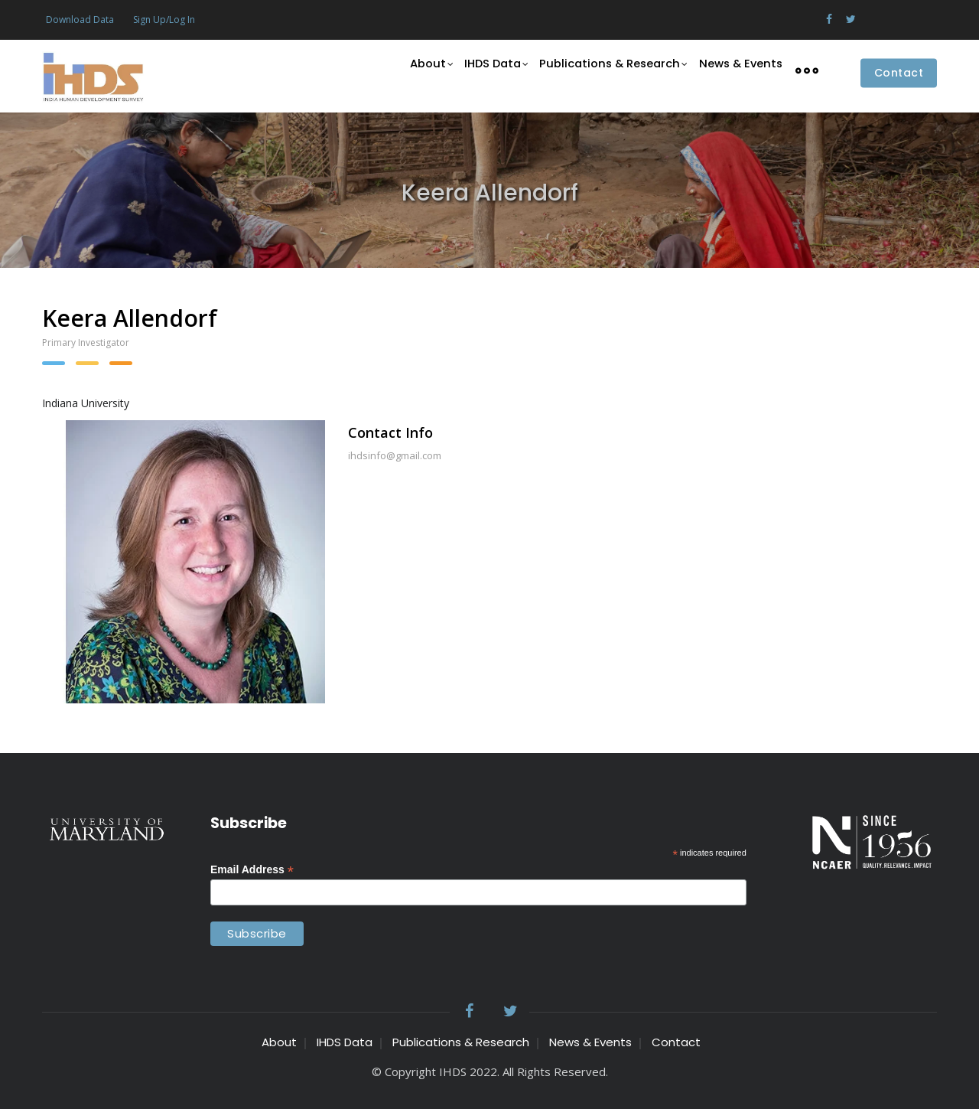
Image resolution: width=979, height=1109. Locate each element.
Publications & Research (610, 70)
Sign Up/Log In (164, 19)
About (422, 70)
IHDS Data (490, 70)
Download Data (80, 19)
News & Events (739, 69)
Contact (899, 73)
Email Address (252, 870)
